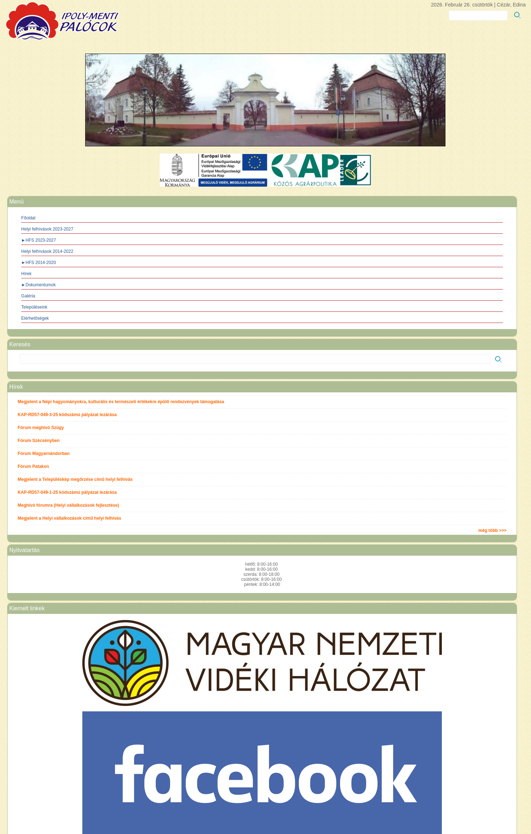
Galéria (28, 295)
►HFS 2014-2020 (38, 262)
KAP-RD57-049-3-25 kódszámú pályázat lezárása (67, 414)
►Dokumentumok (38, 284)
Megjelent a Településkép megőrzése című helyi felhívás (75, 479)
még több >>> (493, 530)
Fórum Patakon (33, 466)
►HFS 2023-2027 (38, 240)
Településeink (34, 307)
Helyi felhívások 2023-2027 (47, 229)
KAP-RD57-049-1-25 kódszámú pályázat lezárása (67, 492)
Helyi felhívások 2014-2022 (47, 251)
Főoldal (28, 217)
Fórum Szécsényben (39, 440)
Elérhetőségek (35, 318)
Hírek (26, 273)
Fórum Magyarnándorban (44, 453)
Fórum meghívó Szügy (41, 427)
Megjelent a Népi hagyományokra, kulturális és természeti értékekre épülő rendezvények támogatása (121, 401)
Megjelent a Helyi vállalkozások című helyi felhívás (69, 518)
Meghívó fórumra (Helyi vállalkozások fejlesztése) (68, 505)
